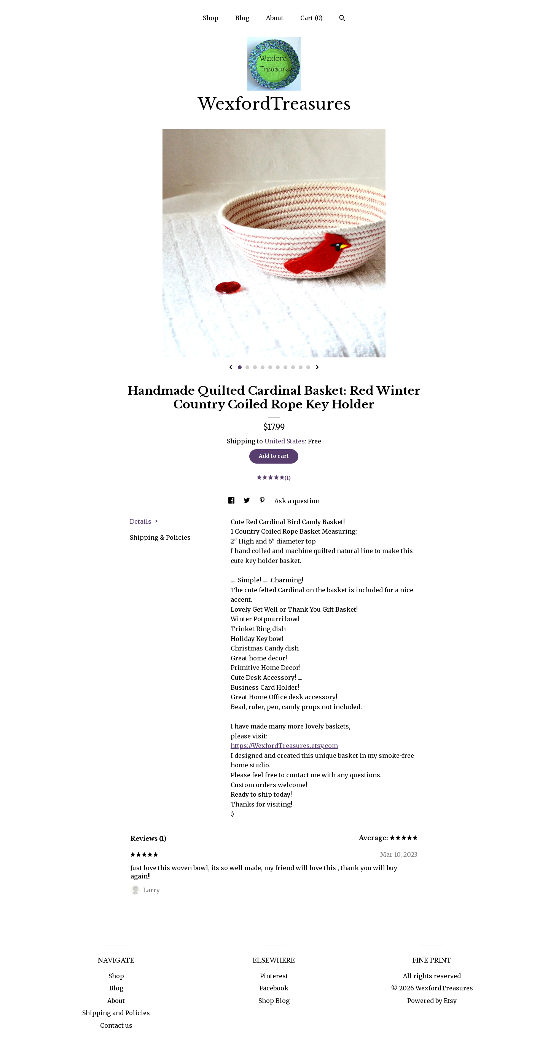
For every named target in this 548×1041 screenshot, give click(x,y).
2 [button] (247, 367)
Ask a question (297, 501)
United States (284, 441)
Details (144, 521)
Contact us (116, 1025)
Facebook (274, 988)
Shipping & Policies (160, 537)
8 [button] (293, 367)
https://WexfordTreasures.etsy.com (284, 745)
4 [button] (262, 367)
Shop (210, 18)
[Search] (342, 19)
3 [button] (255, 367)
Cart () (311, 18)
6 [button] (278, 367)
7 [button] (285, 367)
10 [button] (308, 367)
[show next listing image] (317, 367)
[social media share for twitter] (248, 501)
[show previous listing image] (231, 367)
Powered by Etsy (432, 1000)
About (275, 18)
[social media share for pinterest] (263, 501)
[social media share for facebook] (232, 501)
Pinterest (274, 976)
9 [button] (301, 367)
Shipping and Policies (116, 1013)
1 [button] (240, 367)
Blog (242, 18)
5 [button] (270, 367)
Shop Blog (274, 1000)
